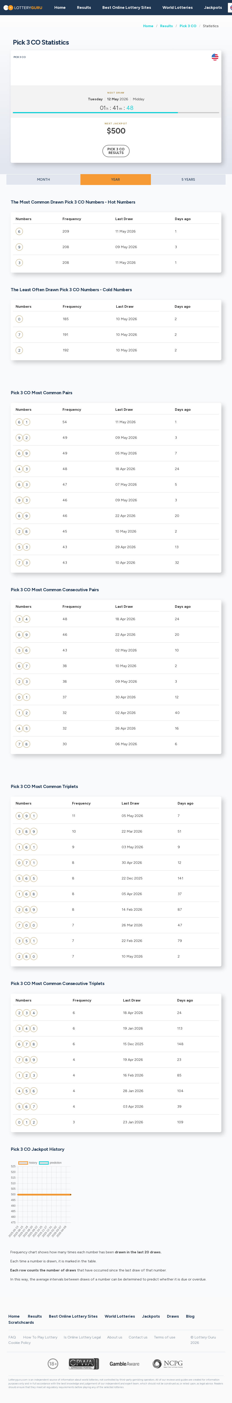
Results (166, 26)
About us (114, 1337)
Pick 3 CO (188, 26)
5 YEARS (188, 180)
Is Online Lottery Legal (82, 1337)
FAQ (12, 1337)
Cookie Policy (19, 1343)
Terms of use (164, 1337)
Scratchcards (21, 1322)
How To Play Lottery (40, 1337)
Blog (190, 1316)
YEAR (115, 180)
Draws (173, 1316)
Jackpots (213, 7)
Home (148, 26)
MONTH (43, 180)
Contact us (138, 1337)
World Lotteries (177, 7)
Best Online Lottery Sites (126, 7)
